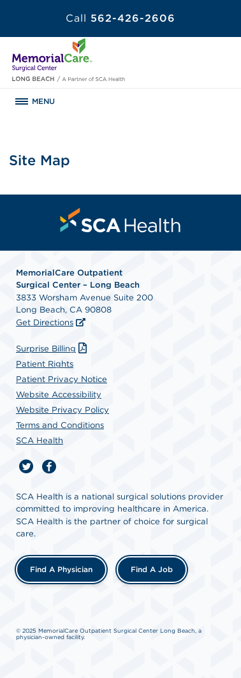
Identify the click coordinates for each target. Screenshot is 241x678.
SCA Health (39, 440)
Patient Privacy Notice (61, 379)
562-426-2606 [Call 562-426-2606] (120, 18)
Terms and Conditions (60, 425)
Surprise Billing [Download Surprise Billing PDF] (53, 348)
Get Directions (44, 322)
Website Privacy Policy (62, 410)
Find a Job (152, 569)
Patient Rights (44, 364)
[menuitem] (120, 220)
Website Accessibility (58, 394)
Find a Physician (61, 569)
